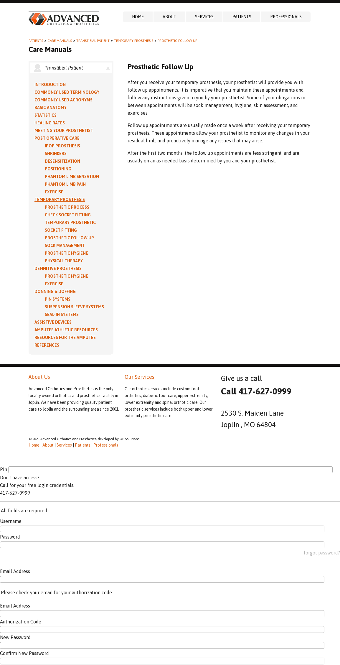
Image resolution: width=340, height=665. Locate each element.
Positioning (58, 169)
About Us (39, 377)
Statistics (45, 115)
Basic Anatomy (50, 107)
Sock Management (65, 245)
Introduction (50, 84)
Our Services (139, 377)
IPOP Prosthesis (62, 146)
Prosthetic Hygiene (66, 253)
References (46, 345)
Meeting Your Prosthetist (63, 130)
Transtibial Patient (93, 41)
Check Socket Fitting (68, 215)
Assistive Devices (53, 322)
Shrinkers (56, 153)
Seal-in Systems (62, 314)
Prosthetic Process (67, 207)
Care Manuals (59, 41)
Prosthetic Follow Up (177, 41)
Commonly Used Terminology (66, 92)
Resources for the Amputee (65, 337)
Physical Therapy (64, 261)
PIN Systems (57, 299)
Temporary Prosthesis (133, 41)
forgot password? (322, 552)
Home (138, 16)
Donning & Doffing (55, 291)
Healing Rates (49, 123)
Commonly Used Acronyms (63, 100)
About (169, 16)
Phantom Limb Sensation (72, 176)
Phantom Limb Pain (65, 184)
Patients (241, 16)
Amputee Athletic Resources (66, 329)
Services (204, 16)
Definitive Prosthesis (58, 268)
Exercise (54, 192)
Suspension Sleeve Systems (74, 306)
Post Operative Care (57, 138)
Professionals (286, 16)
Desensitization (62, 161)
